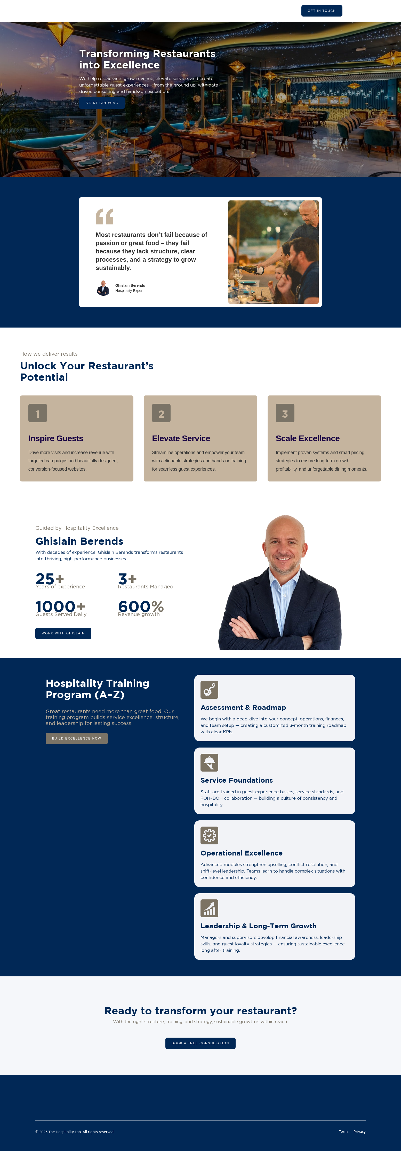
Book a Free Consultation (200, 1043)
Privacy (360, 1131)
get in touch (322, 11)
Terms (344, 1131)
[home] (92, 10)
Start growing (102, 103)
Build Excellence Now (76, 738)
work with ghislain (63, 633)
